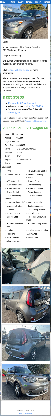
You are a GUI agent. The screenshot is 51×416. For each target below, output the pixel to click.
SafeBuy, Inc (14, 112)
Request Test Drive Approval (22, 103)
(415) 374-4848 (36, 106)
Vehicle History (22, 70)
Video (11, 70)
